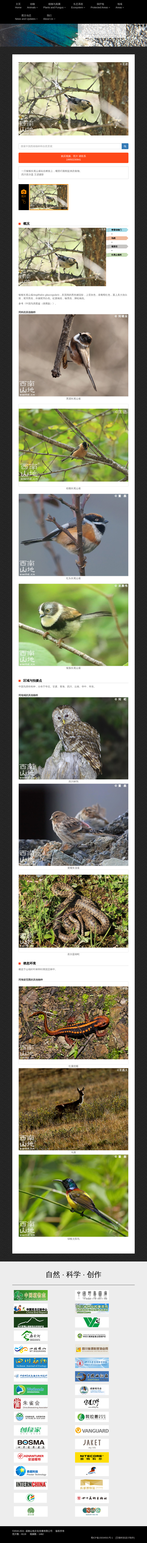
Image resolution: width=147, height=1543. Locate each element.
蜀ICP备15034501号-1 (102, 1538)
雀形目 (114, 246)
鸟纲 (113, 238)
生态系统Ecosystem (78, 6)
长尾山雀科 (116, 255)
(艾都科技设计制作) (125, 1538)
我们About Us (49, 17)
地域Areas (120, 6)
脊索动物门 (116, 230)
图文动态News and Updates (26, 17)
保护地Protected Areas (100, 6)
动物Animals (32, 6)
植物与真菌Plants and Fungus (54, 6)
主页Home (18, 6)
